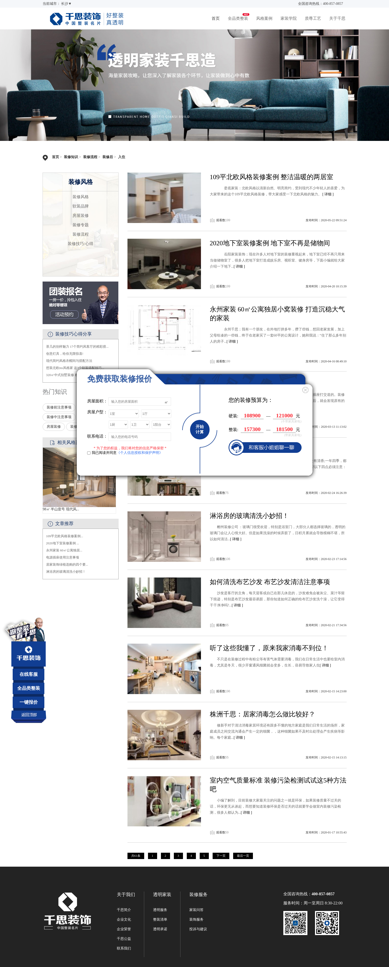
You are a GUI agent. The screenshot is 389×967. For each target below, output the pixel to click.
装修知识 (71, 157)
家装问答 (196, 910)
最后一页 (243, 856)
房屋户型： (97, 412)
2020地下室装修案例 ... (62, 543)
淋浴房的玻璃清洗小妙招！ (66, 571)
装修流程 (90, 157)
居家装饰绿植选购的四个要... (67, 564)
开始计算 (200, 429)
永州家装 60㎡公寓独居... (64, 550)
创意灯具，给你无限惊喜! (64, 354)
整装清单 (160, 919)
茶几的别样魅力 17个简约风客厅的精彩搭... (77, 346)
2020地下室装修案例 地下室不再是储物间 (270, 243)
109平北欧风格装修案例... (64, 536)
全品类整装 (238, 18)
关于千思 (337, 18)
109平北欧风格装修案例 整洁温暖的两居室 (272, 177)
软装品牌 (80, 206)
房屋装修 (80, 215)
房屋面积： (97, 401)
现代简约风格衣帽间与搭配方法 (69, 361)
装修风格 (80, 197)
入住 (121, 157)
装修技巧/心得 (80, 243)
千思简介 (124, 910)
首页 (216, 18)
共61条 (135, 856)
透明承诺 (160, 929)
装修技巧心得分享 (73, 334)
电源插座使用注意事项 (62, 557)
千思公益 (124, 939)
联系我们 (124, 948)
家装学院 (289, 18)
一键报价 (29, 702)
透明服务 (160, 910)
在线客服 (29, 674)
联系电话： (97, 436)
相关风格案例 (71, 442)
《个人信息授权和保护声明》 (140, 453)
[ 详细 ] (328, 194)
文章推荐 (64, 523)
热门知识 (55, 391)
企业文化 (124, 919)
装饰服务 (196, 919)
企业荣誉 (124, 929)
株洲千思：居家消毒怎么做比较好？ (262, 714)
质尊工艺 (313, 18)
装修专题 (80, 225)
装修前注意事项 (59, 407)
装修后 (107, 157)
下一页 (221, 856)
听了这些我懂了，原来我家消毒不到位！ (269, 648)
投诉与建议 (198, 929)
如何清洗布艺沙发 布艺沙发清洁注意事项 (270, 582)
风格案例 (264, 18)
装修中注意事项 (59, 417)
